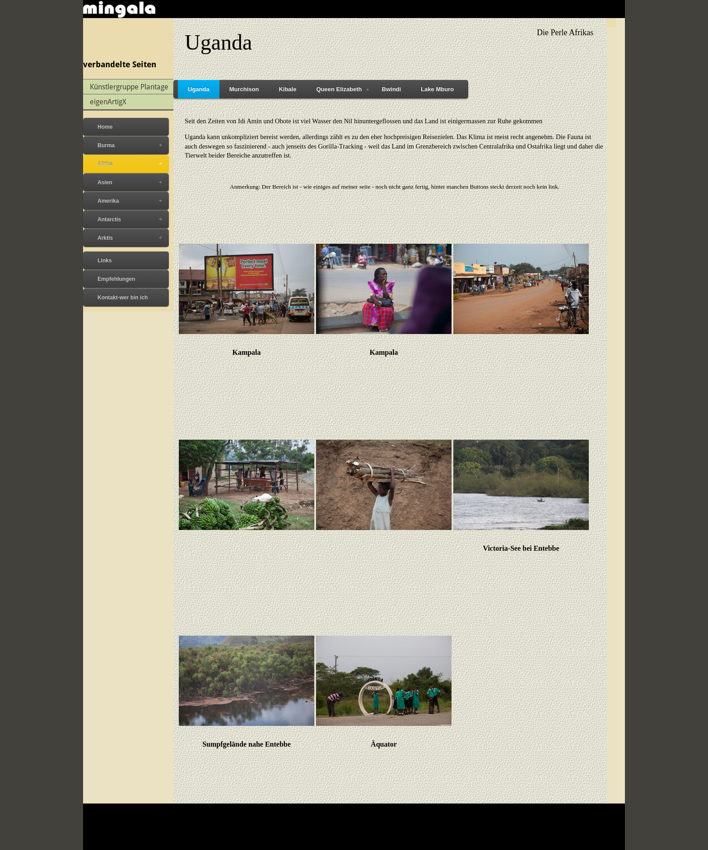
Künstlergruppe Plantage (129, 86)
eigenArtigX (108, 101)
